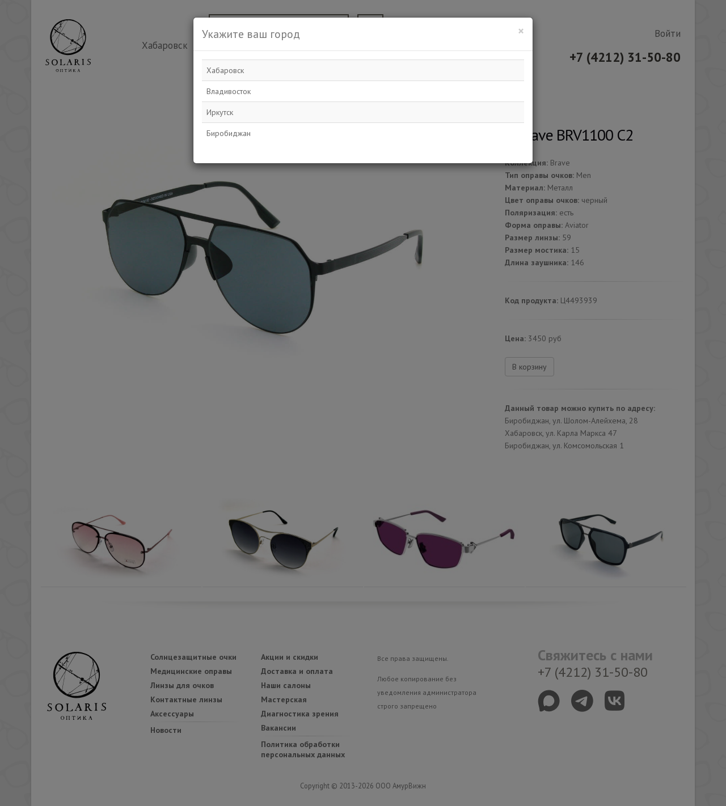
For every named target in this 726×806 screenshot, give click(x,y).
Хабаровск (225, 70)
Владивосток (228, 91)
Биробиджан (228, 133)
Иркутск (219, 112)
